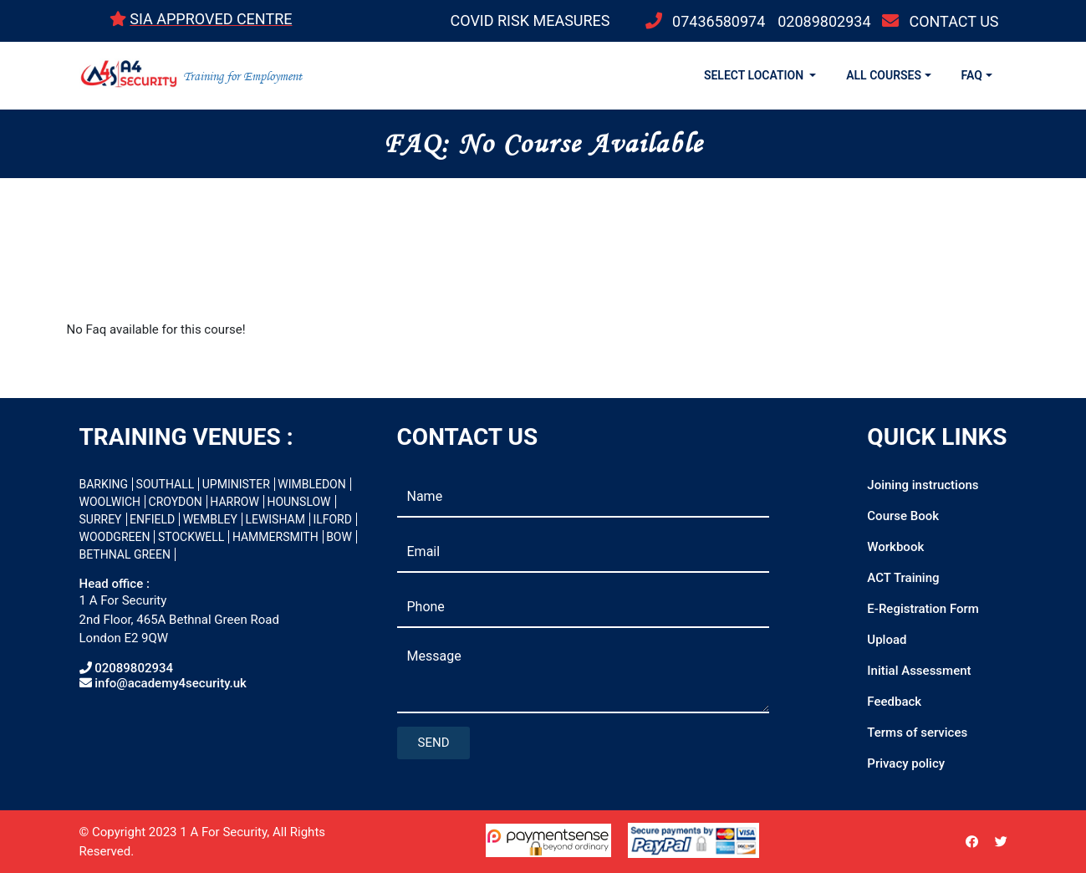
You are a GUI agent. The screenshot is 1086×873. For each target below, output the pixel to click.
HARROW (234, 501)
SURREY (100, 519)
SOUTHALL (165, 484)
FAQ (971, 75)
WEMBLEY (210, 519)
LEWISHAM (275, 519)
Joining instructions (922, 485)
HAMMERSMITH (275, 537)
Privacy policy (906, 763)
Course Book (903, 515)
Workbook (895, 546)
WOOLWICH (110, 501)
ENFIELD (152, 519)
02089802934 (824, 21)
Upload (886, 639)
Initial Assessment (919, 670)
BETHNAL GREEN (125, 554)
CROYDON (175, 501)
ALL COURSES (883, 75)
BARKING (104, 484)
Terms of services (917, 732)
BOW (339, 537)
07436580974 (718, 21)
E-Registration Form (923, 608)
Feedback (894, 701)
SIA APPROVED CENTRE (211, 19)
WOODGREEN (114, 537)
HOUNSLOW (298, 501)
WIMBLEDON (311, 484)
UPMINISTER (236, 484)
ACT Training (903, 577)
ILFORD (332, 519)
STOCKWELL (191, 537)
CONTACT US (953, 21)
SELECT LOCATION (755, 75)
